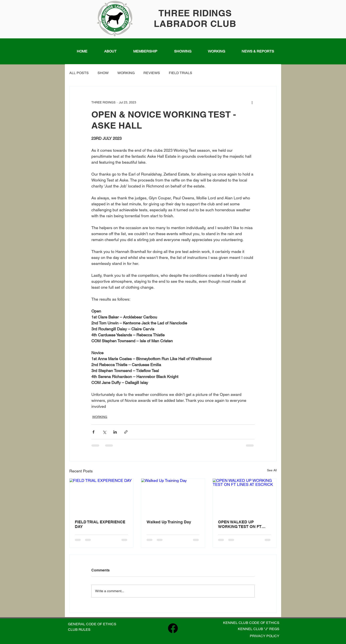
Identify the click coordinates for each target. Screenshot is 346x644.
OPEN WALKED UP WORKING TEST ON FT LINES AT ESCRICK (239, 524)
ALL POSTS (79, 73)
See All (272, 470)
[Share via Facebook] (93, 432)
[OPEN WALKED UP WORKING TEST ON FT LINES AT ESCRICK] (244, 496)
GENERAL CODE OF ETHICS (92, 624)
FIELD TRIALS (180, 73)
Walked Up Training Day (169, 522)
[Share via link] (126, 432)
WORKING (126, 73)
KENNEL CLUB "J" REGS (258, 629)
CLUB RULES (79, 629)
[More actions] (252, 102)
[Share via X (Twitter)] (104, 432)
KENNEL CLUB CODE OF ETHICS (251, 623)
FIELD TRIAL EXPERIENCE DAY (100, 524)
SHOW (103, 73)
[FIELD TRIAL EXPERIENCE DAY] (101, 496)
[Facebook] (172, 628)
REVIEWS (151, 73)
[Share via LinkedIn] (115, 432)
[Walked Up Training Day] (173, 496)
